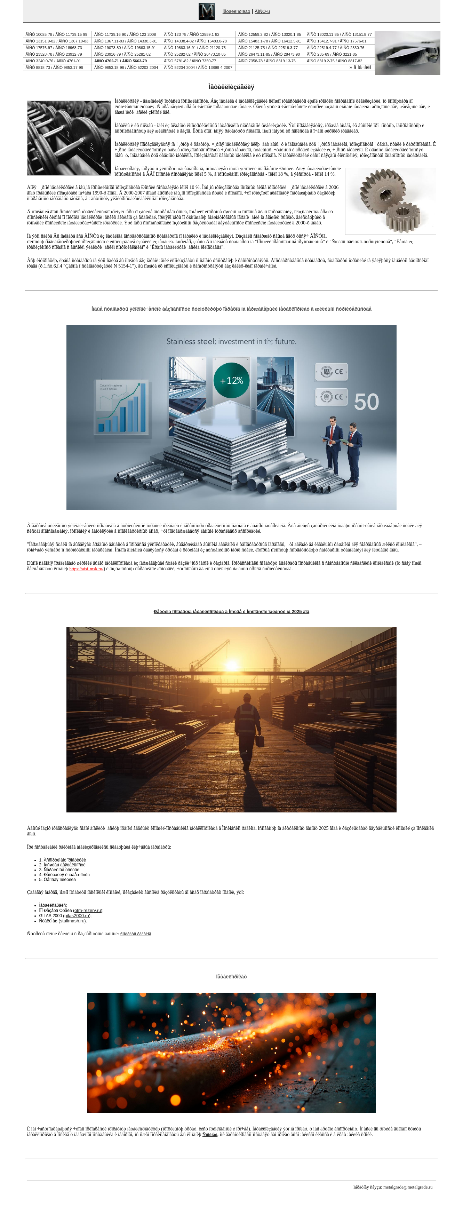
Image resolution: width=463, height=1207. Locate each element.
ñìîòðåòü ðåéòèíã (135, 933)
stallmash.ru (72, 920)
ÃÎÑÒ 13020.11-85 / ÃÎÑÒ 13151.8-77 (339, 34)
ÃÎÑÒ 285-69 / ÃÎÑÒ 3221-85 (332, 54)
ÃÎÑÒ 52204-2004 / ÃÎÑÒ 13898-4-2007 (198, 67)
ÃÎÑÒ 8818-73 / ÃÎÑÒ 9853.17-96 (54, 67)
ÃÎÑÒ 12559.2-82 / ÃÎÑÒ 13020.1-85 (269, 34)
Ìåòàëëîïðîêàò (236, 11)
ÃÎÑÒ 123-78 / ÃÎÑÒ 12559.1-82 (191, 34)
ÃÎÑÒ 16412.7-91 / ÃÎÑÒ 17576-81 (336, 41)
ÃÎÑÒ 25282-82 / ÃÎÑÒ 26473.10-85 (195, 54)
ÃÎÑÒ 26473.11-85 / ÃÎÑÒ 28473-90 (269, 54)
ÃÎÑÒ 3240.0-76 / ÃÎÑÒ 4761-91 (53, 61)
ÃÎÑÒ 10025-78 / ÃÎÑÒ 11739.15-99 (56, 34)
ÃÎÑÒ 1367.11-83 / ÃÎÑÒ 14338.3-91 (125, 41)
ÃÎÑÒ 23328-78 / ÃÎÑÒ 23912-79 (54, 54)
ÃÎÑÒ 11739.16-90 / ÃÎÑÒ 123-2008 (125, 34)
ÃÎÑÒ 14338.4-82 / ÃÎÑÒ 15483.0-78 (195, 41)
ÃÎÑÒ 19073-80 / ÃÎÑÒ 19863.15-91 (125, 48)
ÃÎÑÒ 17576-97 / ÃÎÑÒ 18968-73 (54, 48)
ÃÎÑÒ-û (262, 11)
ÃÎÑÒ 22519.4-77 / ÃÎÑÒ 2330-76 (335, 48)
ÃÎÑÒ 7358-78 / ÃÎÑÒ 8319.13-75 (267, 61)
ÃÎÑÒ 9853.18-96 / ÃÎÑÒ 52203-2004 (126, 67)
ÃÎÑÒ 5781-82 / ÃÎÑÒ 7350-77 (190, 61)
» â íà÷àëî (360, 67)
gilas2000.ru (76, 915)
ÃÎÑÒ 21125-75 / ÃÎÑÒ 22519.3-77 (268, 48)
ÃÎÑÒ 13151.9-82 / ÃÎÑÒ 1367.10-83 (57, 41)
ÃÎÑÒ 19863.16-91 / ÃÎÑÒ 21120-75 (195, 48)
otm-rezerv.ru (87, 910)
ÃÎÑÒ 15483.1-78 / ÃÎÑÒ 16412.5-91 (269, 41)
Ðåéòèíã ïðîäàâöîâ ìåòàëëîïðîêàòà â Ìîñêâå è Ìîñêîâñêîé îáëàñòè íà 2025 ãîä (231, 611)
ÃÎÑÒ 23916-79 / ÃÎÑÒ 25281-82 (122, 54)
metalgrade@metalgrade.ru (408, 1187)
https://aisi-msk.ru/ (87, 568)
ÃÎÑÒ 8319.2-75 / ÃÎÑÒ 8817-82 (334, 61)
